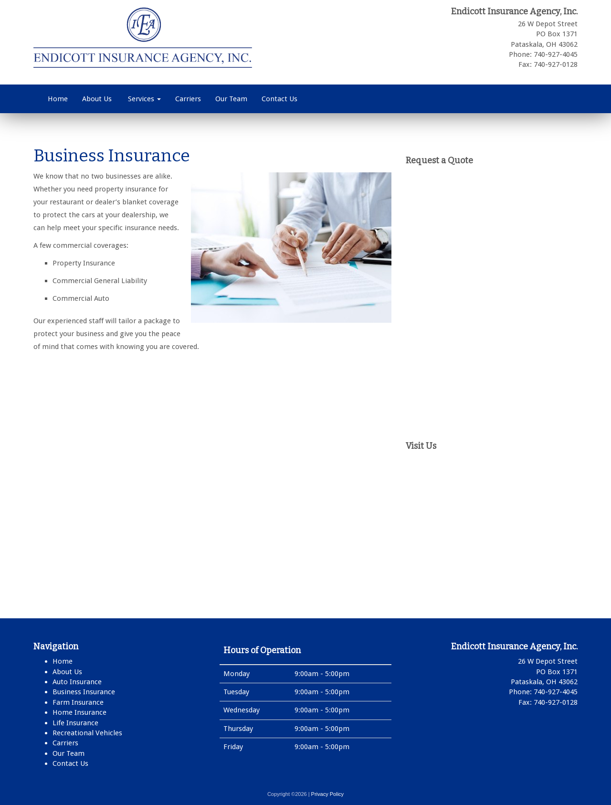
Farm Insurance (78, 702)
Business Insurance (84, 692)
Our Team (231, 99)
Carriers (188, 99)
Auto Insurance (77, 682)
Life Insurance (75, 723)
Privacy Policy (327, 794)
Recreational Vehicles (87, 733)
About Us (97, 99)
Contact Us (279, 99)
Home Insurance (79, 712)
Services (143, 99)
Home (58, 99)
